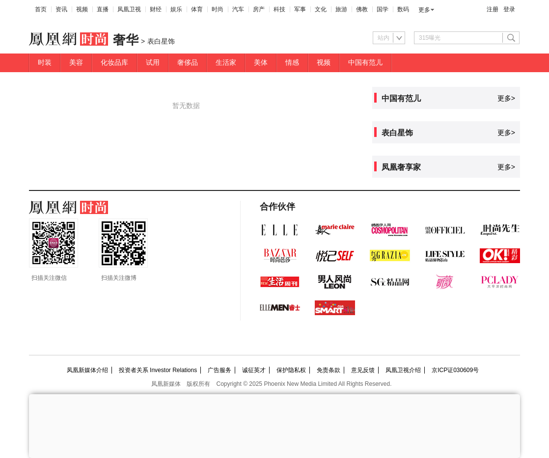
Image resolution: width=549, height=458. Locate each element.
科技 (279, 9)
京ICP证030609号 (455, 370)
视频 (82, 9)
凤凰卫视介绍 (403, 370)
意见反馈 (363, 370)
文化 (321, 9)
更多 (424, 9)
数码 (403, 9)
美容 (76, 62)
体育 (197, 9)
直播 (103, 9)
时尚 (217, 9)
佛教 (362, 9)
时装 (45, 62)
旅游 (341, 9)
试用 (153, 62)
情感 (292, 62)
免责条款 (328, 370)
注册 (492, 9)
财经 (156, 9)
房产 (259, 9)
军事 (300, 9)
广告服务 (219, 370)
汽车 (238, 9)
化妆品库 (114, 62)
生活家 (226, 62)
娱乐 (176, 9)
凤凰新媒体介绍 (87, 370)
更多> (506, 98)
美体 (261, 62)
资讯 (61, 9)
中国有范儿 (365, 62)
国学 (382, 9)
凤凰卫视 (129, 9)
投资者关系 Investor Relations (158, 370)
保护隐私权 (291, 370)
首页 (41, 9)
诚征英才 (254, 370)
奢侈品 (187, 62)
